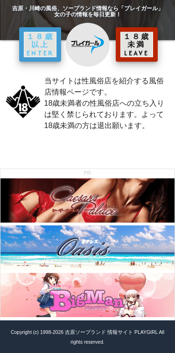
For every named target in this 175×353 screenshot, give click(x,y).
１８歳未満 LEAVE (136, 44)
